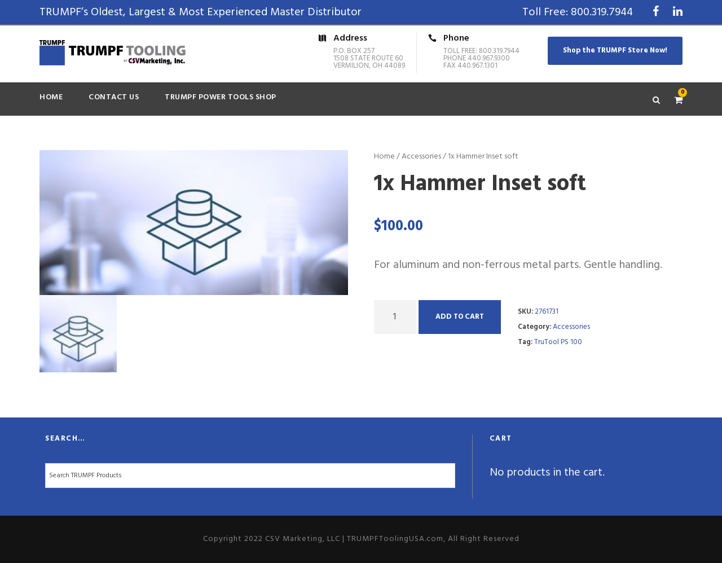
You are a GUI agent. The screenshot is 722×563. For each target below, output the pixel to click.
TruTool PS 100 (558, 342)
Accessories (421, 156)
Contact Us (114, 97)
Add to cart (459, 317)
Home (51, 97)
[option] (194, 223)
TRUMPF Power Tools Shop (220, 97)
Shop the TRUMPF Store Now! (615, 50)
